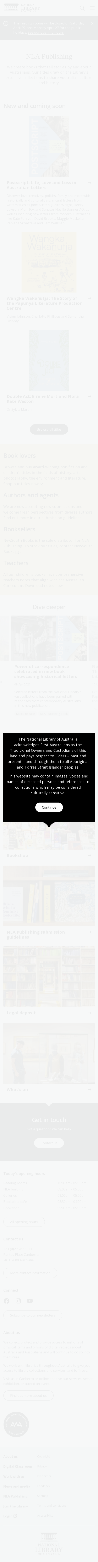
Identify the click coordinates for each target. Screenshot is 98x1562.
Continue (49, 807)
